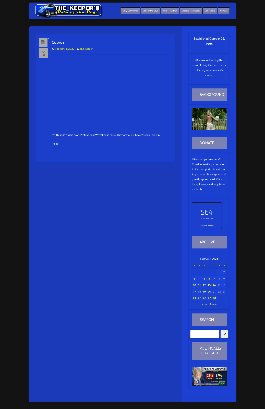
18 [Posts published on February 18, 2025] (199, 291)
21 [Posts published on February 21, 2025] (214, 291)
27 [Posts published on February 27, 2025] (209, 298)
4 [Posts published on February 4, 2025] (199, 278)
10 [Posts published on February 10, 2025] (194, 285)
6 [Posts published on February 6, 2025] (209, 278)
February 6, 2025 (65, 48)
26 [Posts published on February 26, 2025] (204, 298)
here (194, 184)
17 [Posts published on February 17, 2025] (194, 291)
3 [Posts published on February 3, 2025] (194, 278)
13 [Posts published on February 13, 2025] (209, 285)
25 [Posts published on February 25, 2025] (199, 298)
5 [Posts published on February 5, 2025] (204, 278)
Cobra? (58, 42)
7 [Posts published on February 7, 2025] (214, 278)
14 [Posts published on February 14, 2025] (214, 285)
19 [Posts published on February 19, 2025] (204, 291)
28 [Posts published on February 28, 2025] (214, 298)
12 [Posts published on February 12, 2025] (204, 285)
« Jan (205, 304)
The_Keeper (87, 48)
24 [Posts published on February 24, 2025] (194, 298)
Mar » (213, 304)
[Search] (224, 334)
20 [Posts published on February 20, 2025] (209, 291)
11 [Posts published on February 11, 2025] (199, 285)
